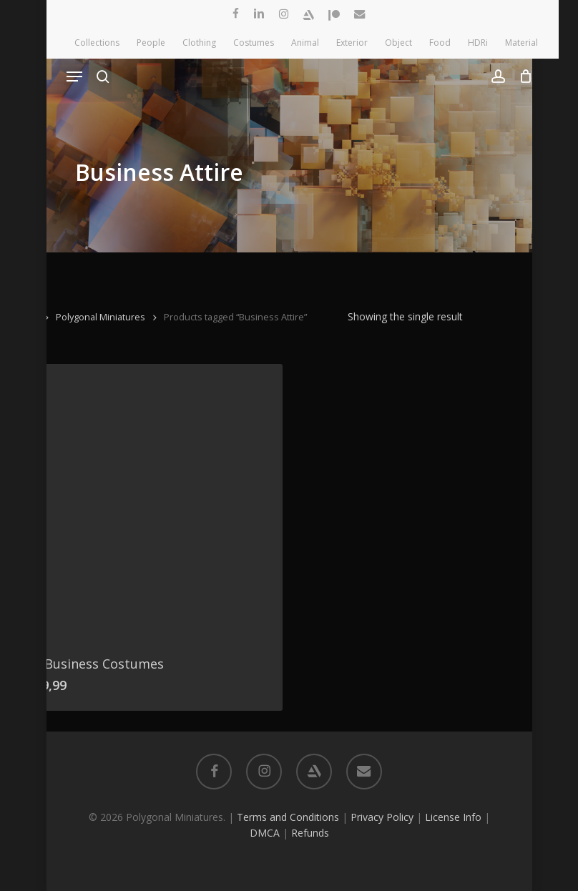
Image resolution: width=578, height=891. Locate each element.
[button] (74, 76)
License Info (453, 817)
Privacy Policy (382, 817)
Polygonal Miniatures (100, 316)
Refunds (310, 833)
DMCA (265, 833)
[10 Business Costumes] (146, 501)
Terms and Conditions (288, 817)
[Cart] (522, 76)
